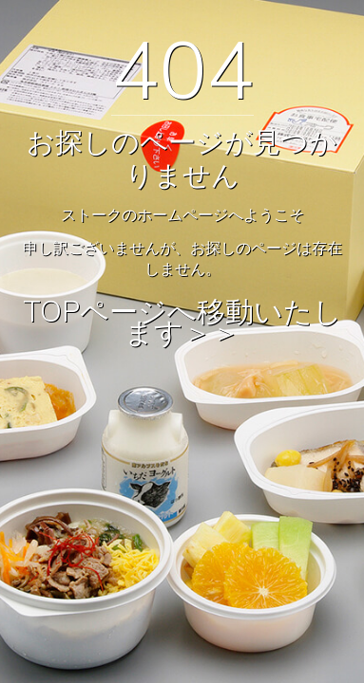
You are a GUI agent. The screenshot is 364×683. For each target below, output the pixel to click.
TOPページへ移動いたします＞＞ (182, 322)
